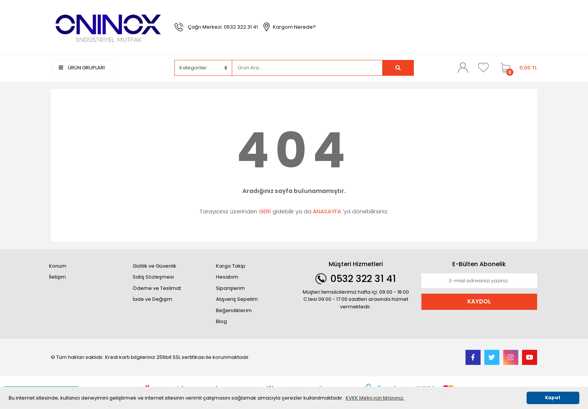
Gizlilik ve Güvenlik (154, 266)
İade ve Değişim (152, 299)
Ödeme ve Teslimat (157, 288)
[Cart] (517, 68)
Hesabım (227, 276)
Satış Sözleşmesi (153, 276)
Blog (221, 321)
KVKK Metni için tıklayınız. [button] (375, 397)
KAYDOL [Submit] (479, 301)
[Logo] (109, 26)
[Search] (307, 67)
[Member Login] (462, 67)
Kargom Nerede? (294, 27)
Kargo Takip (230, 266)
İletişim (57, 276)
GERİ (265, 211)
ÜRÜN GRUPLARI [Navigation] (82, 67)
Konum (57, 266)
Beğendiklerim (234, 310)
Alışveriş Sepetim (237, 299)
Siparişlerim (230, 288)
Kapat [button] (552, 398)
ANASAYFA (327, 211)
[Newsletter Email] (479, 280)
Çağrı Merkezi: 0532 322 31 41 (223, 27)
